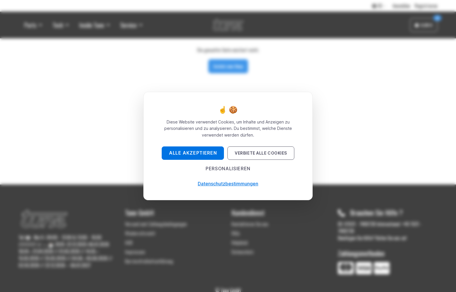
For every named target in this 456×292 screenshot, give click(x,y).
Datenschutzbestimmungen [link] (228, 184)
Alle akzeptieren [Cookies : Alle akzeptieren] (193, 153)
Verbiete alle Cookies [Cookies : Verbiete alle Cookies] (261, 153)
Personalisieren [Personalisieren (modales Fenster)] (228, 168)
